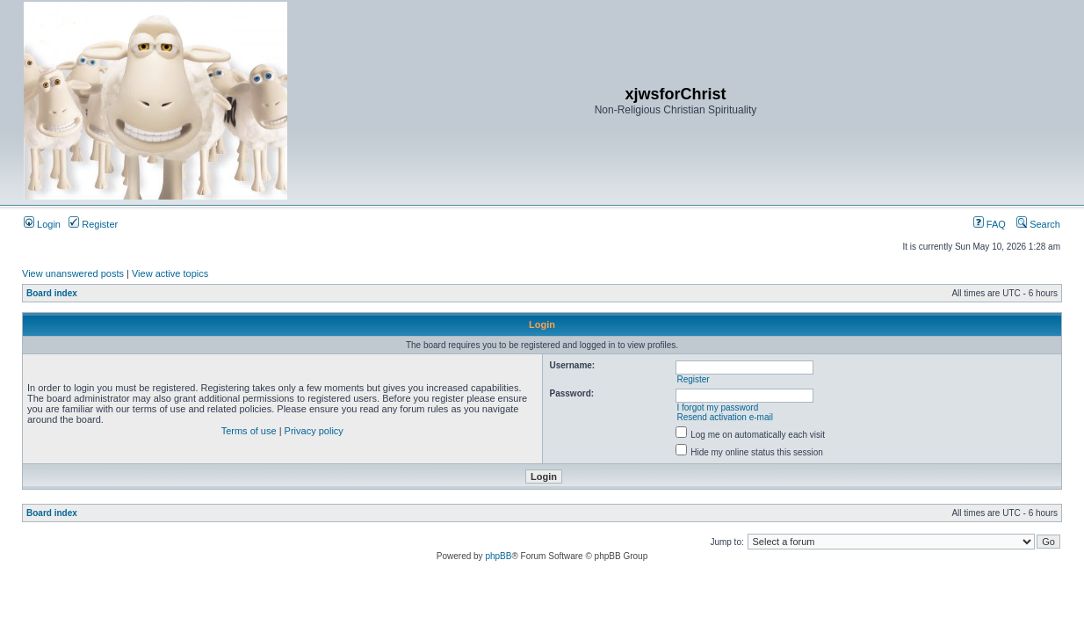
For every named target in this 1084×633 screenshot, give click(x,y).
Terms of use (249, 431)
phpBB (498, 556)
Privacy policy (314, 431)
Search (1038, 224)
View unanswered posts (73, 273)
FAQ (989, 224)
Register (93, 224)
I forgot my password (717, 407)
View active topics (170, 273)
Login (42, 224)
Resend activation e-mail (724, 417)
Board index (51, 293)
